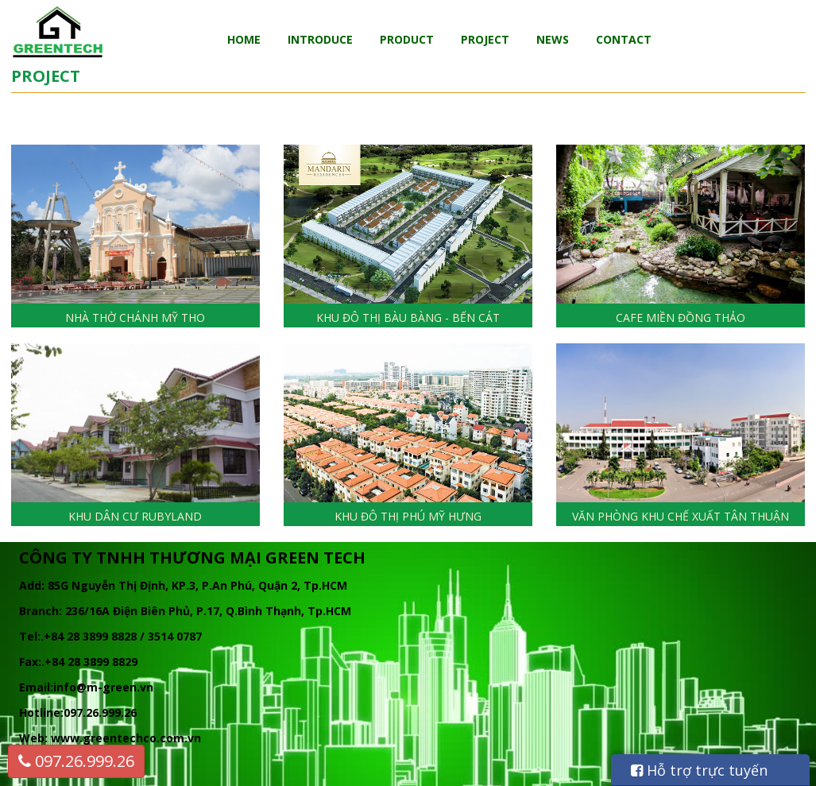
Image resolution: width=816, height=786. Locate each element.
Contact (624, 39)
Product (407, 39)
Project (485, 39)
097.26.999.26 (76, 761)
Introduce (320, 39)
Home (244, 39)
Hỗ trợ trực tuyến (699, 770)
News (552, 39)
